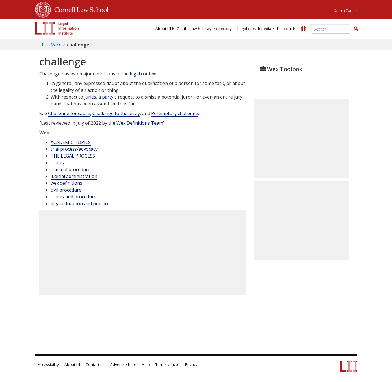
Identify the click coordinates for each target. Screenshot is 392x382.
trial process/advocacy (74, 149)
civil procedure (66, 190)
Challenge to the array (116, 113)
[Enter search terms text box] (331, 29)
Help (146, 364)
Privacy (191, 364)
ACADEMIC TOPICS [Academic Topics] (71, 142)
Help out (284, 28)
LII (42, 45)
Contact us (95, 364)
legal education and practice (80, 203)
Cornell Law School (80, 9)
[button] (356, 29)
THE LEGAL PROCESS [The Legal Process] (73, 156)
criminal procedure (70, 169)
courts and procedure (73, 197)
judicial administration (74, 176)
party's (109, 97)
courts (57, 163)
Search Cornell (345, 10)
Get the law (187, 28)
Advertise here (123, 364)
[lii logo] (57, 28)
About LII (163, 28)
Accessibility (48, 364)
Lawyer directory (217, 28)
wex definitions (66, 183)
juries (90, 97)
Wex (55, 45)
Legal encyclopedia (254, 28)
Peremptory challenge (174, 113)
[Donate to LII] (303, 28)
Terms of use (167, 364)
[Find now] (355, 28)
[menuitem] (163, 28)
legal (135, 74)
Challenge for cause (69, 113)
